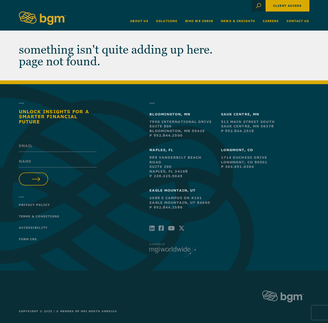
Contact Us (298, 21)
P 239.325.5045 (165, 176)
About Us (139, 21)
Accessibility (33, 227)
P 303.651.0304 (237, 167)
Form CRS (28, 239)
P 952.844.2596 (165, 207)
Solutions (166, 21)
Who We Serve (199, 21)
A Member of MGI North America (86, 311)
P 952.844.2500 (165, 135)
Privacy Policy (34, 204)
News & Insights (238, 21)
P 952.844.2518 (237, 131)
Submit (33, 179)
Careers (271, 21)
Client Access (287, 5)
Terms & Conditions (39, 216)
